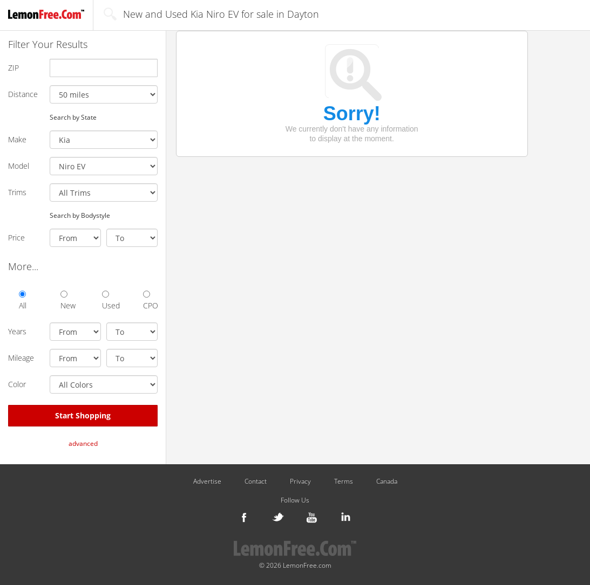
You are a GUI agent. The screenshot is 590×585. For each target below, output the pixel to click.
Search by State (73, 117)
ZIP (13, 68)
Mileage (21, 358)
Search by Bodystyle (80, 215)
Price (16, 237)
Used (109, 301)
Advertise (207, 481)
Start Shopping (83, 415)
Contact (256, 481)
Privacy (300, 481)
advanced (83, 443)
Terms (343, 481)
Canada (386, 481)
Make (17, 139)
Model (18, 166)
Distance (23, 94)
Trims (17, 192)
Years (17, 331)
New (67, 301)
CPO (150, 301)
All (22, 301)
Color (17, 384)
